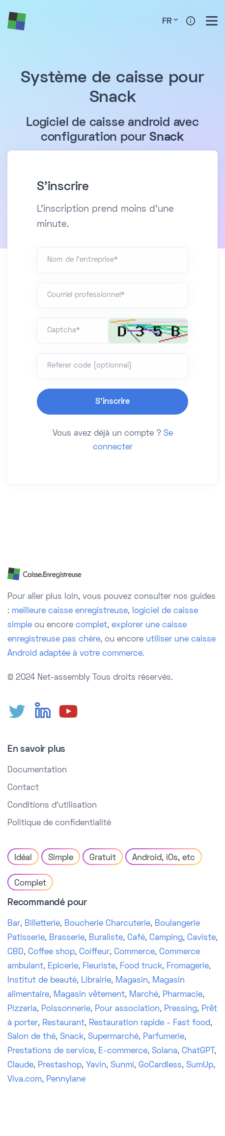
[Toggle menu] (212, 20)
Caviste (201, 938)
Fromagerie (188, 966)
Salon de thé (31, 1037)
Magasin (131, 981)
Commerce (134, 952)
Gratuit (102, 858)
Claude (20, 1065)
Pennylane (65, 1080)
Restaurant (63, 1023)
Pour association (127, 1009)
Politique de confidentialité (59, 823)
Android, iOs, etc (163, 858)
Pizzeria (22, 1009)
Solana (164, 1051)
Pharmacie (182, 995)
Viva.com (24, 1080)
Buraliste (106, 938)
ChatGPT (198, 1051)
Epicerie (63, 966)
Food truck (141, 966)
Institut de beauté (42, 981)
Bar (13, 924)
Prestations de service (50, 1051)
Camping (166, 938)
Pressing (180, 1009)
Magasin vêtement (89, 995)
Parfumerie (163, 1037)
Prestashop (60, 1065)
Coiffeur (94, 952)
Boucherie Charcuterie (107, 924)
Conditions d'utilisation (52, 806)
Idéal (23, 858)
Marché (143, 995)
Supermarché (113, 1037)
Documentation (37, 770)
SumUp (199, 1065)
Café (136, 938)
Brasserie (66, 938)
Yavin (96, 1065)
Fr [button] (166, 21)
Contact (23, 788)
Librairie (96, 981)
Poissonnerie (65, 1009)
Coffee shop (51, 952)
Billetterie (42, 924)
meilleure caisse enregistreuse (70, 611)
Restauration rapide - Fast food (149, 1023)
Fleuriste (99, 966)
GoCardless (160, 1065)
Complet (30, 884)
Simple (60, 858)
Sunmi (122, 1065)
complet (91, 625)
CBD (15, 952)
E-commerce (122, 1051)
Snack (72, 1037)
